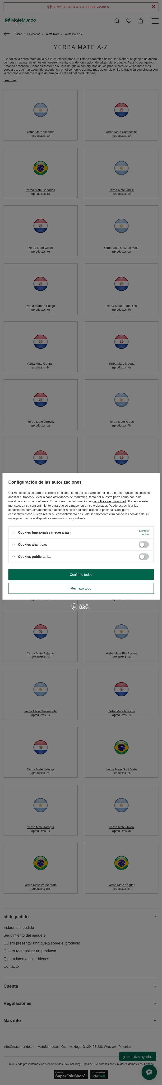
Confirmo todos (81, 575)
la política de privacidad (109, 501)
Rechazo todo (81, 588)
